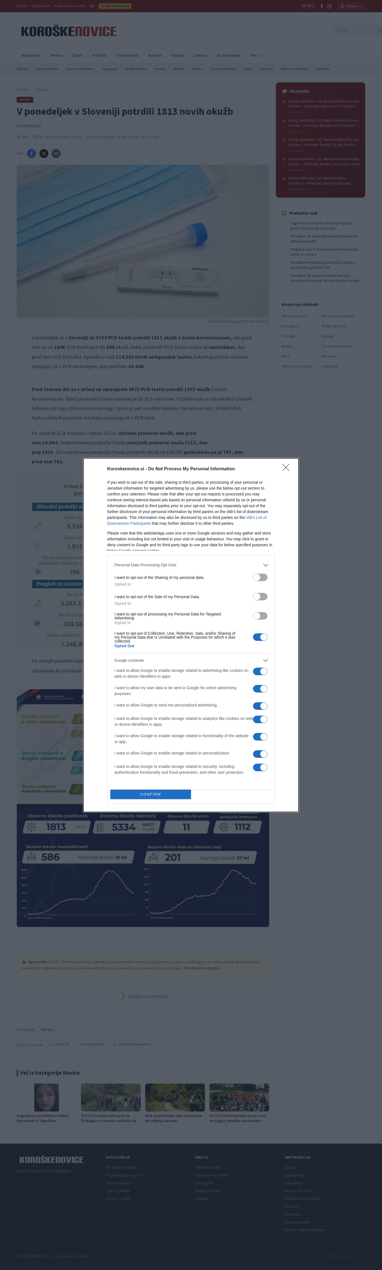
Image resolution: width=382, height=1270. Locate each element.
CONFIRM (150, 794)
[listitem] (191, 565)
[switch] (260, 577)
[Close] (287, 469)
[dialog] (191, 635)
